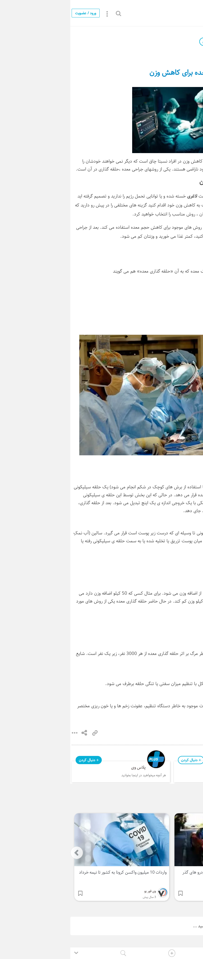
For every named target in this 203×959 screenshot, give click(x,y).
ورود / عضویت (15, 13)
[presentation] (6, 852)
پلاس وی (68, 767)
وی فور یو (166, 41)
